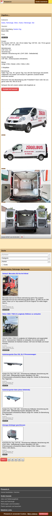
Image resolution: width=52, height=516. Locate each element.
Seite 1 (3, 459)
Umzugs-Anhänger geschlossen (13, 425)
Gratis (6, 265)
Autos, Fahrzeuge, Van (26, 23)
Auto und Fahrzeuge (7, 501)
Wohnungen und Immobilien (10, 504)
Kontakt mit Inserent (10, 89)
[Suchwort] (26, 254)
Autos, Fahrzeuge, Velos (9, 23)
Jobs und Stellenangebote (9, 499)
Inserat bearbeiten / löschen (10, 492)
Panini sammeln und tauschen (11, 506)
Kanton (4, 261)
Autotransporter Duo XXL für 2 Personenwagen (19, 354)
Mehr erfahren (32, 514)
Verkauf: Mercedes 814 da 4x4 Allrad (15, 273)
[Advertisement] (26, 8)
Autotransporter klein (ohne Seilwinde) (16, 390)
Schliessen (43, 514)
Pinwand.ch (6, 1)
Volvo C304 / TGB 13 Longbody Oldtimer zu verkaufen (21, 314)
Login (50, 1)
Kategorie (5, 258)
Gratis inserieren (41, 2)
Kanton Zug (17, 29)
